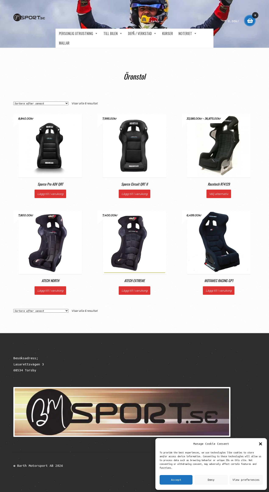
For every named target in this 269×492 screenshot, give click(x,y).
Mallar (64, 43)
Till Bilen (113, 33)
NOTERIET (187, 33)
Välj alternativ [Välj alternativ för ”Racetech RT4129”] (218, 194)
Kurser (167, 33)
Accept (176, 479)
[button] (260, 444)
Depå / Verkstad (142, 33)
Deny (211, 479)
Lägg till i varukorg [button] (50, 194)
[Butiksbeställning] (40, 103)
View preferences (246, 479)
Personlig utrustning (78, 33)
